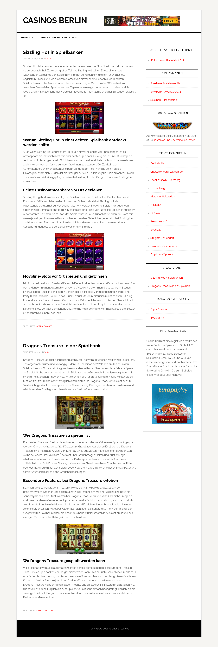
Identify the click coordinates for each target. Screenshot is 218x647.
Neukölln (155, 204)
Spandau (155, 229)
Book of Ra (157, 317)
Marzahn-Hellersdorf (162, 196)
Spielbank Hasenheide (163, 99)
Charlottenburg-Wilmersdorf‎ (167, 171)
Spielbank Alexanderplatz (165, 91)
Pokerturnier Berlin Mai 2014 (167, 60)
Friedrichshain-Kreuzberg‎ (165, 180)
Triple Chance (158, 309)
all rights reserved (119, 628)
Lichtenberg (157, 188)
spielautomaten (44, 326)
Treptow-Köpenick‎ (161, 254)
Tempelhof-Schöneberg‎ (164, 246)
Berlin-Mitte (157, 163)
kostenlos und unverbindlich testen (174, 140)
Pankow (155, 213)
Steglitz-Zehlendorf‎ (162, 237)
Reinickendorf (158, 221)
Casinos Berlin (55, 20)
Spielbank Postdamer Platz (166, 83)
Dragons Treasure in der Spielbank (71, 345)
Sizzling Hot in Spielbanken (61, 51)
